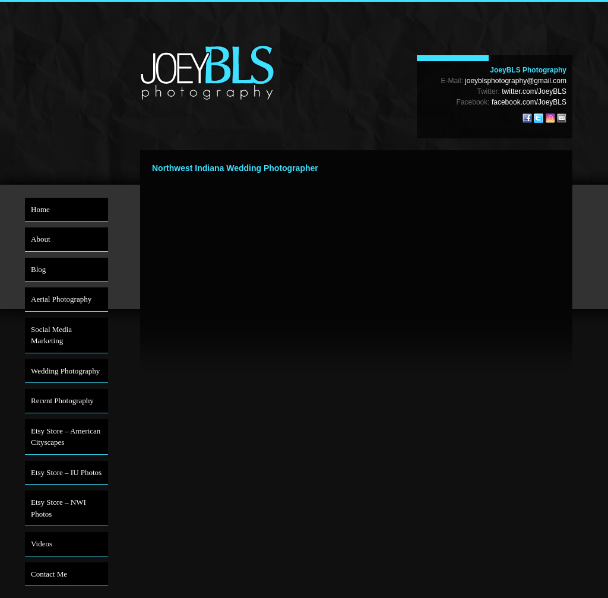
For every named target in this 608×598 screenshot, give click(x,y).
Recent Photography (62, 400)
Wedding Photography (65, 370)
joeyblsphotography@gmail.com (515, 81)
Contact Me (49, 573)
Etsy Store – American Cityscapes (65, 436)
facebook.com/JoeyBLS (529, 102)
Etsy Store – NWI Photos (58, 508)
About (40, 239)
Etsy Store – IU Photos (66, 472)
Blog (38, 269)
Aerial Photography (61, 299)
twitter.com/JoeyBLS (534, 91)
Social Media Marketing (51, 335)
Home (40, 209)
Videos (41, 543)
